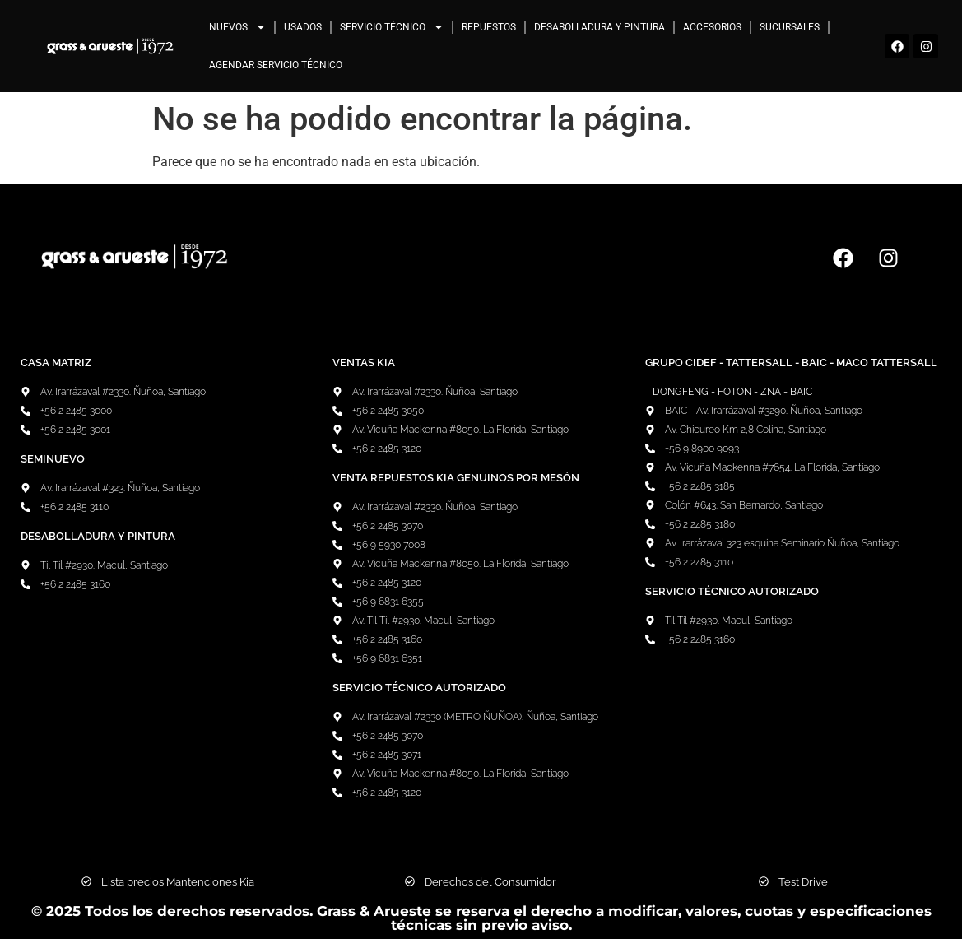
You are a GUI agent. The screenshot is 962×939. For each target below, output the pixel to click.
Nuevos (237, 27)
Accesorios (712, 27)
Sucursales (790, 27)
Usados (303, 27)
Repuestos (489, 27)
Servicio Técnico (392, 27)
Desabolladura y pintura (599, 27)
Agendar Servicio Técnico (275, 65)
